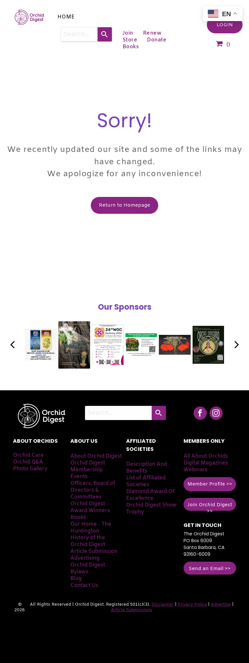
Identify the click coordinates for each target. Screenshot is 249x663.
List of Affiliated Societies (146, 481)
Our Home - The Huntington (90, 527)
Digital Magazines (206, 463)
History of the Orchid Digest (87, 541)
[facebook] (200, 413)
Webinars (196, 469)
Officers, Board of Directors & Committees (92, 490)
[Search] (105, 34)
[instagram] (216, 413)
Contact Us (84, 585)
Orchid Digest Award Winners (90, 507)
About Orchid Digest (96, 456)
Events (79, 476)
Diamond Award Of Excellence (150, 495)
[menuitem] (66, 17)
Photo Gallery (30, 468)
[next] (236, 345)
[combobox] (79, 34)
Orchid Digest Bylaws (87, 568)
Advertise (221, 604)
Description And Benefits (146, 467)
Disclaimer (162, 604)
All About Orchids (206, 456)
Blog (76, 578)
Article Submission (93, 551)
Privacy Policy (192, 604)
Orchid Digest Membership (87, 466)
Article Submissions (131, 610)
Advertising (85, 558)
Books (78, 517)
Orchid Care (28, 455)
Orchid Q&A (28, 462)
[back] (12, 345)
